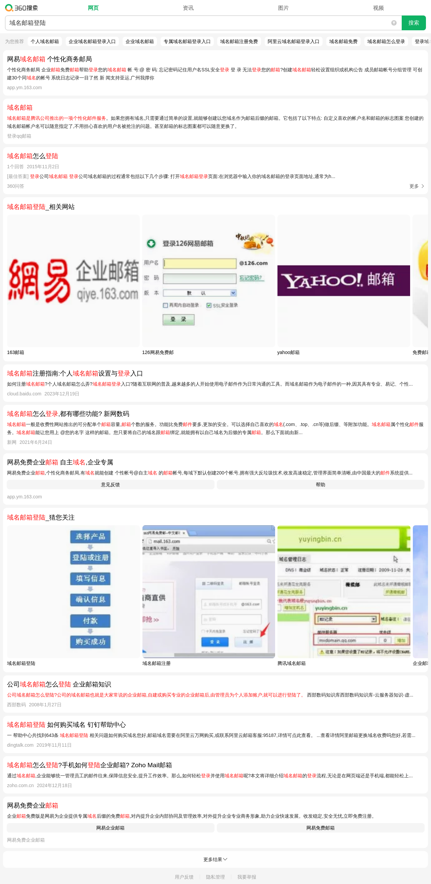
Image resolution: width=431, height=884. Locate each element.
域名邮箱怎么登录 (386, 41)
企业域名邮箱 (140, 41)
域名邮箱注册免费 (239, 41)
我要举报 (246, 877)
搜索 (413, 23)
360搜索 (23, 7)
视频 (378, 8)
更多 (414, 186)
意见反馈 (110, 484)
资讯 (188, 8)
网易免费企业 (32, 805)
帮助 (320, 484)
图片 (283, 8)
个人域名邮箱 (45, 41)
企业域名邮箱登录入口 (92, 41)
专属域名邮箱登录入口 (187, 41)
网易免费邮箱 (320, 827)
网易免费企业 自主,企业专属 (60, 462)
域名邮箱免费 (343, 41)
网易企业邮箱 (110, 827)
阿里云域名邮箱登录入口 (294, 41)
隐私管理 (215, 877)
